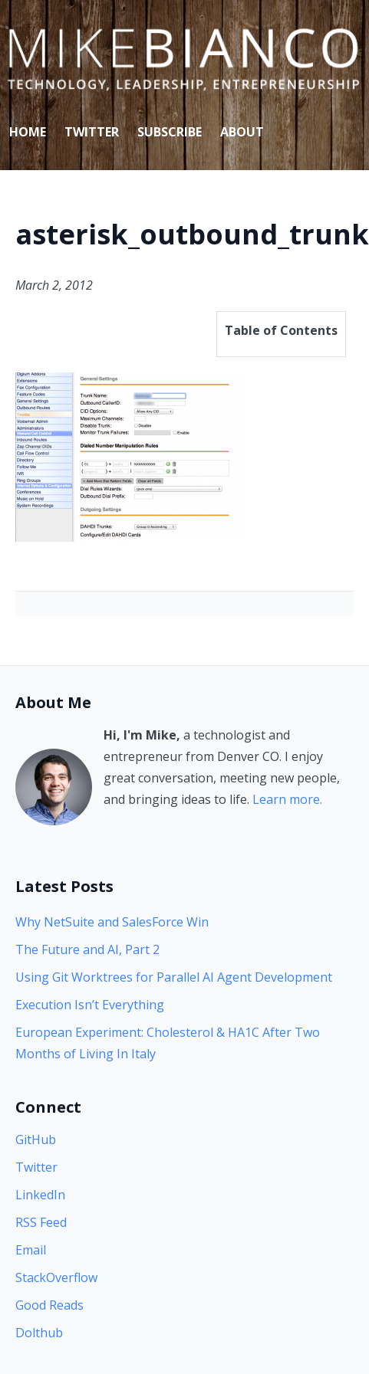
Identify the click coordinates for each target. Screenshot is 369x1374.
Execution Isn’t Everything (89, 1004)
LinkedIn (40, 1194)
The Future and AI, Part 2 (87, 949)
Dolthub (39, 1332)
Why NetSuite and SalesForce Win (112, 921)
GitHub (35, 1139)
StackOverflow (56, 1277)
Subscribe (169, 131)
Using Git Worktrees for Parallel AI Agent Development (173, 977)
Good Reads (49, 1305)
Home (27, 131)
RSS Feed (41, 1222)
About (242, 131)
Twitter (91, 131)
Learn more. (287, 799)
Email (30, 1249)
